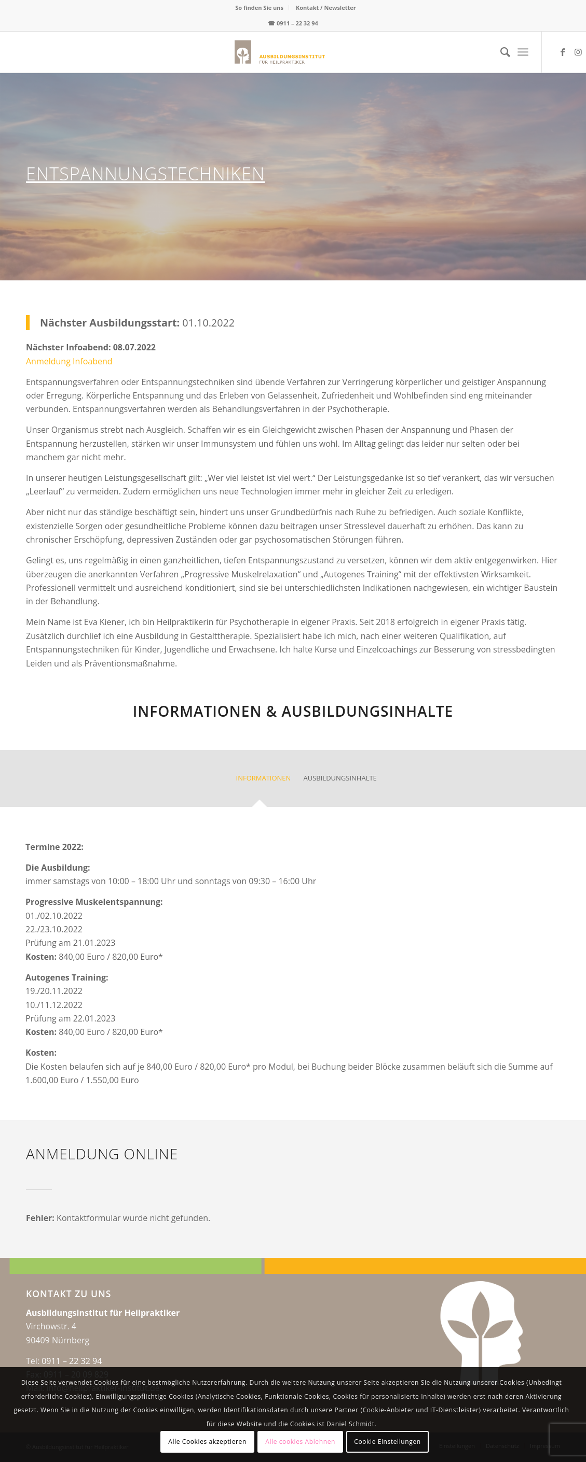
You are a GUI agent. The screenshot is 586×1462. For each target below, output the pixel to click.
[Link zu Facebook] (562, 52)
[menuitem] (259, 7)
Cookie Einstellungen (387, 1441)
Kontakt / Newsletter (326, 7)
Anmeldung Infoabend (69, 361)
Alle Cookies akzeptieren (207, 1441)
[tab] (259, 781)
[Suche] (500, 52)
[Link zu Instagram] (578, 52)
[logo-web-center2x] (234, 52)
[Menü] (522, 51)
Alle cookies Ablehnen (300, 1441)
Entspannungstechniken (145, 174)
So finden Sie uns (259, 7)
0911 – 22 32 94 (297, 23)
